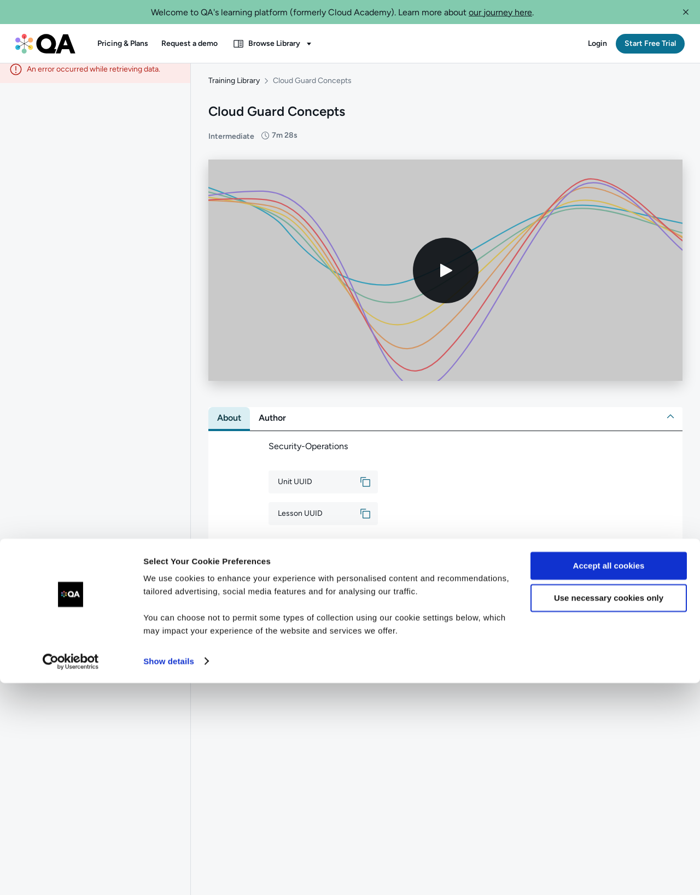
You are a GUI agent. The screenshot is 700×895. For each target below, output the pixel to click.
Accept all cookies (609, 778)
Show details (168, 873)
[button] (685, 12)
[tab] (229, 426)
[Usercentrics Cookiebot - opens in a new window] (71, 873)
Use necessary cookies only (608, 810)
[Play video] (446, 278)
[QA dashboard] (45, 44)
